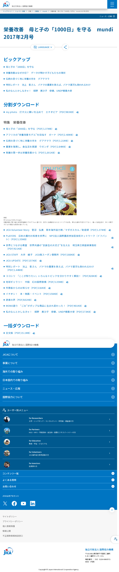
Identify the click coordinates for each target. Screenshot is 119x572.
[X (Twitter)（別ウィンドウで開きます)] (5, 503)
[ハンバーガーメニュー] (112, 3)
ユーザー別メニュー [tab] (15, 410)
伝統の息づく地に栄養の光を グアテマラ (27, 78)
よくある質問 (9, 480)
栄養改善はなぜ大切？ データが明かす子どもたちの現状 (35, 72)
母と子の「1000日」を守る (20, 66)
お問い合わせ (9, 486)
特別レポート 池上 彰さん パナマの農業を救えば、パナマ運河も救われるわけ (48, 84)
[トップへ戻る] (112, 509)
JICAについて (10, 354)
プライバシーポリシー (13, 521)
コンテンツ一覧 (11, 473)
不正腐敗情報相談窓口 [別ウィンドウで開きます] (13, 535)
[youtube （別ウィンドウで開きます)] (23, 503)
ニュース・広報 (106, 16)
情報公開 (7, 530)
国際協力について (13, 397)
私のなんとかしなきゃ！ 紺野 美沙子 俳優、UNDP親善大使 (39, 90)
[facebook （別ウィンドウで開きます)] (14, 503)
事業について (10, 363)
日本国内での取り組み (15, 380)
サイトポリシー (10, 516)
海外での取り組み (13, 371)
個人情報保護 (9, 526)
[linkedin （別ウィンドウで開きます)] (32, 503)
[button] (43, 47)
